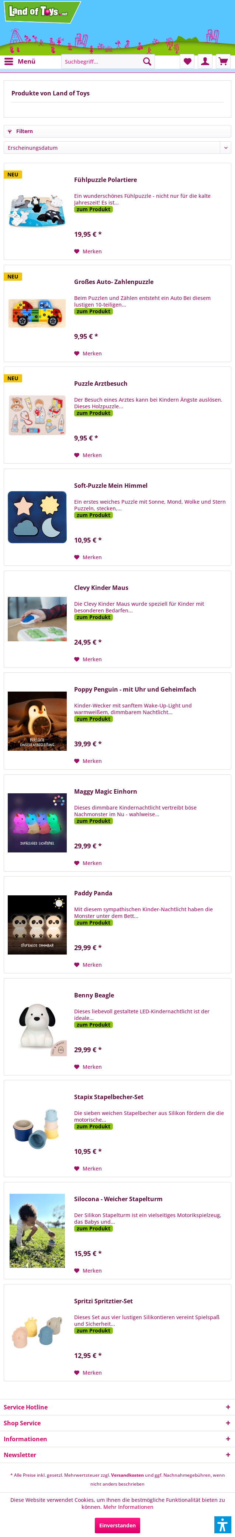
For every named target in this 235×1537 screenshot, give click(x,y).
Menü (19, 60)
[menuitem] (19, 61)
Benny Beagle (94, 995)
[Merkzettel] (187, 61)
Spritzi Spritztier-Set (103, 1301)
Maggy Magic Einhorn (105, 791)
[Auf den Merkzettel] (88, 251)
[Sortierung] (117, 147)
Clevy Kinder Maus (101, 588)
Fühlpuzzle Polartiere (105, 180)
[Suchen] (147, 61)
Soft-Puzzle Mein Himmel (111, 486)
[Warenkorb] (223, 61)
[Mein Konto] (205, 61)
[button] (222, 1524)
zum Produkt (93, 209)
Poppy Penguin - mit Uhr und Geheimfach (135, 689)
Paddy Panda (93, 893)
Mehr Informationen (128, 1506)
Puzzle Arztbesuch (101, 384)
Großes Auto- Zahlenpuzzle (113, 282)
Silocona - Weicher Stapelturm (118, 1199)
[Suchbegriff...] (108, 61)
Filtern (20, 131)
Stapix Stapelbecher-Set (109, 1097)
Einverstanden (117, 1525)
